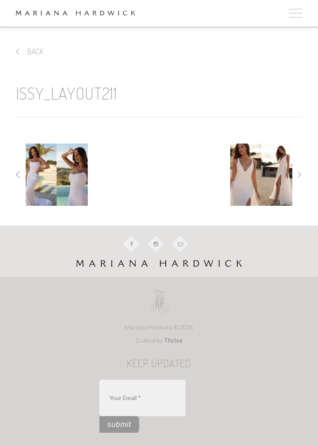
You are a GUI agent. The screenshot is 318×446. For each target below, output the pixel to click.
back (29, 51)
